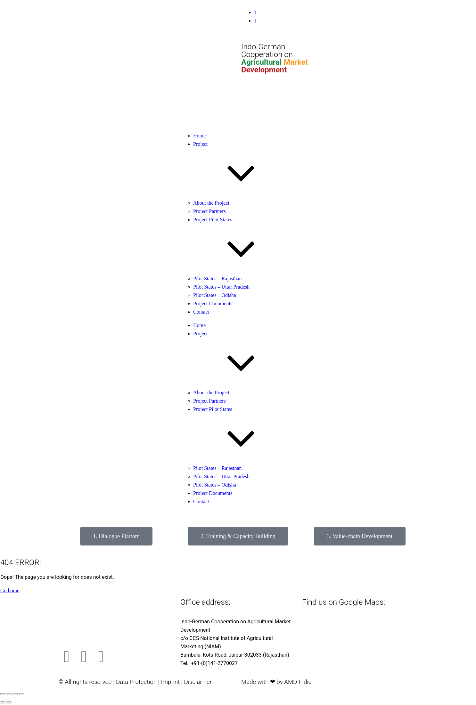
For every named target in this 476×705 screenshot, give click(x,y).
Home (199, 135)
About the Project (211, 203)
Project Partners (209, 211)
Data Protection (136, 681)
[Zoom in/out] (2, 694)
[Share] (15, 694)
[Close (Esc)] (21, 694)
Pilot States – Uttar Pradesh (221, 287)
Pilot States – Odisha (214, 295)
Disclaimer (198, 681)
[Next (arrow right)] (9, 702)
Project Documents (212, 303)
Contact (201, 312)
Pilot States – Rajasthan (217, 278)
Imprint (170, 681)
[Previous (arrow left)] (2, 702)
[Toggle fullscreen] (9, 694)
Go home (9, 590)
